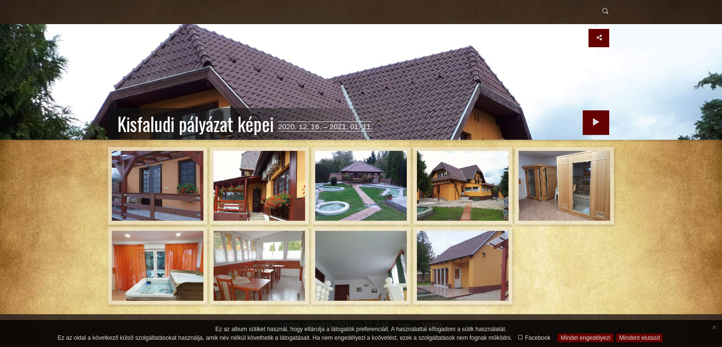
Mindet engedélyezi (585, 337)
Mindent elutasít (639, 337)
